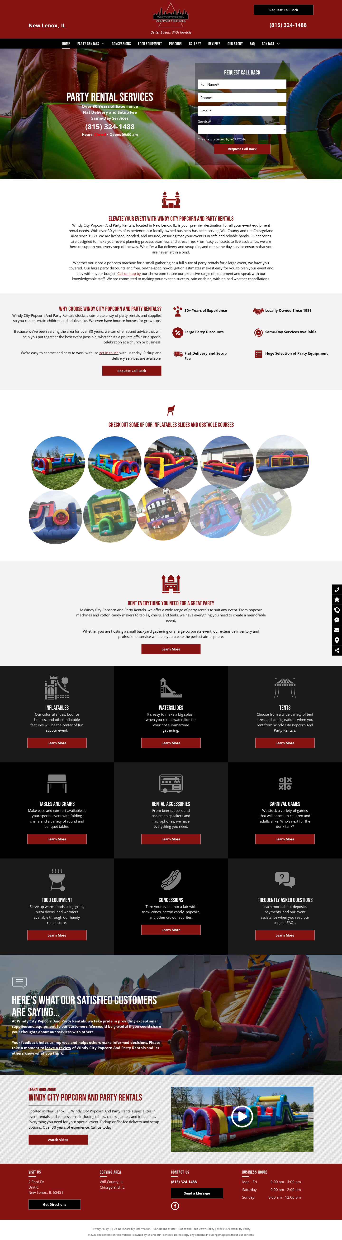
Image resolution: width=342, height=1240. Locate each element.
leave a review (58, 1047)
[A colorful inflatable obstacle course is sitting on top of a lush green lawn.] (94, 452)
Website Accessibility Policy (233, 1228)
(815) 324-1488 (288, 24)
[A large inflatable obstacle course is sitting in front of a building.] (145, 452)
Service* (205, 121)
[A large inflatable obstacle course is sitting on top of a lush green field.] (44, 454)
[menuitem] (66, 44)
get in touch (109, 352)
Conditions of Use (164, 1228)
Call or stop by (129, 273)
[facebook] (175, 1206)
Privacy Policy (100, 1228)
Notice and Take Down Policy (196, 1228)
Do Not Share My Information (132, 1228)
